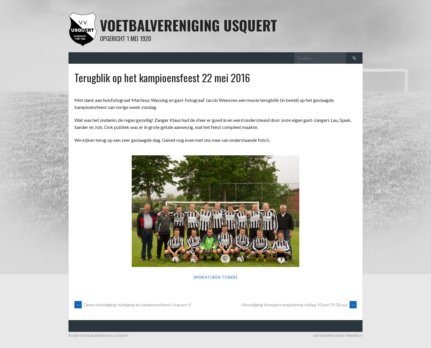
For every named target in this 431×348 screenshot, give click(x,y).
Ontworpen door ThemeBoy (337, 335)
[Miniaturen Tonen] (215, 277)
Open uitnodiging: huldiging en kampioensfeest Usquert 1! (133, 304)
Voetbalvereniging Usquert (188, 25)
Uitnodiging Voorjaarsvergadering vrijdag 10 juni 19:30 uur (299, 304)
